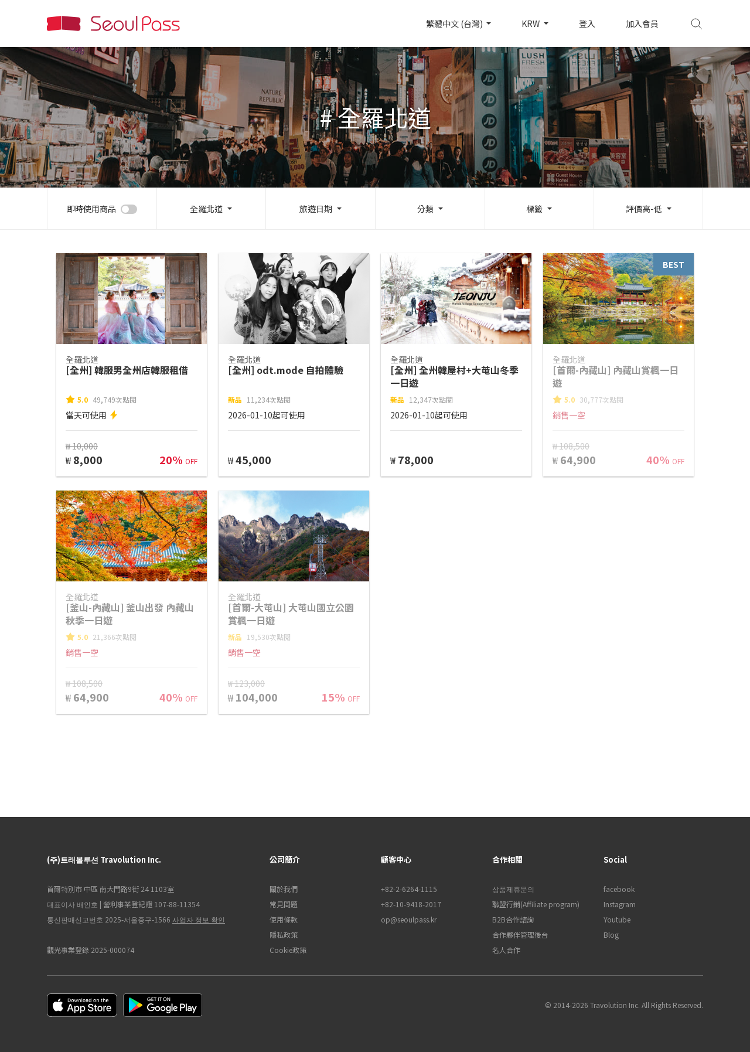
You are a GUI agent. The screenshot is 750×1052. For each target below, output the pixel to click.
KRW (531, 23)
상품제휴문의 (513, 889)
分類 (425, 209)
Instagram (620, 904)
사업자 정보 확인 (198, 919)
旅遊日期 (315, 209)
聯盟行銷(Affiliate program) (535, 904)
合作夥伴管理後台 (520, 934)
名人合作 (506, 950)
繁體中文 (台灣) (455, 23)
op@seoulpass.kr (409, 919)
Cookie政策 (288, 950)
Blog (611, 934)
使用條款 (284, 919)
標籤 (534, 209)
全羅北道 (206, 209)
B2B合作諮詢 (513, 919)
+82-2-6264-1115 (409, 889)
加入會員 (642, 23)
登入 (587, 23)
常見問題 (284, 904)
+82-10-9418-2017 (411, 904)
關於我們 (284, 889)
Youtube (617, 919)
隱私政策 (284, 934)
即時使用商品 (91, 209)
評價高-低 (644, 209)
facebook (619, 889)
